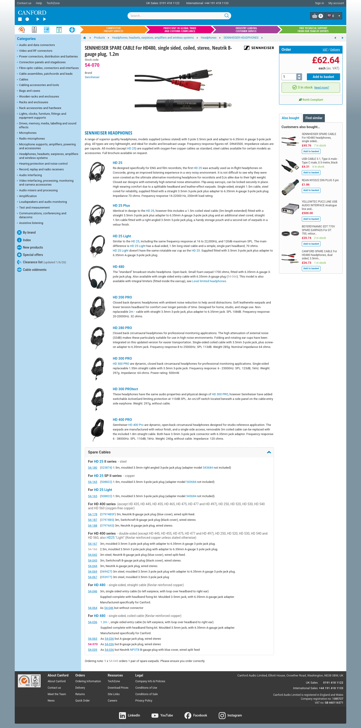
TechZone (53, 3)
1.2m (104, 622)
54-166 (92, 549)
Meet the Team (57, 694)
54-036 (92, 622)
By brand (26, 232)
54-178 (92, 514)
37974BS (107, 520)
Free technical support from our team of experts (313, 29)
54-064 (92, 608)
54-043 (92, 560)
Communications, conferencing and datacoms (41, 215)
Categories (26, 39)
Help (39, 3)
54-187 (92, 520)
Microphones (27, 133)
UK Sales (312, 682)
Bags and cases (28, 91)
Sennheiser (92, 77)
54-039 (92, 649)
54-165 (92, 482)
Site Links (114, 694)
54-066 (232, 276)
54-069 (92, 571)
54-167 (92, 543)
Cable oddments (32, 269)
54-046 (92, 591)
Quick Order (82, 700)
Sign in (319, 3)
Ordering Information (88, 681)
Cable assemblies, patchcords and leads (45, 74)
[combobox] (179, 15)
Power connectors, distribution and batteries (47, 57)
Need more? (321, 87)
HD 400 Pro (135, 425)
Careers (112, 700)
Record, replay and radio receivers (40, 170)
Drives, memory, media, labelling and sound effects (46, 125)
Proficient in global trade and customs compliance (179, 29)
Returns (80, 694)
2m (132, 311)
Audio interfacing (29, 175)
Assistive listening (30, 223)
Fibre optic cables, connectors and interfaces (48, 68)
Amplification (27, 196)
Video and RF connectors (34, 51)
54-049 (113, 661)
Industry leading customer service (246, 29)
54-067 (92, 577)
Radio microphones (31, 139)
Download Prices (118, 687)
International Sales (305, 688)
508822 (106, 482)
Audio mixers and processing (37, 191)
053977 (106, 577)
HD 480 (118, 267)
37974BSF (108, 514)
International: (195, 3)
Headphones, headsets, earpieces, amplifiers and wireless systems (47, 156)
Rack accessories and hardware (39, 108)
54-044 (92, 566)
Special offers (30, 254)
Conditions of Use (146, 687)
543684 (208, 467)
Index (24, 240)
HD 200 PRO (122, 297)
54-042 (92, 554)
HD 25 (131, 148)
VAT (325, 49)
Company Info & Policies (150, 681)
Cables (22, 80)
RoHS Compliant (311, 99)
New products (30, 247)
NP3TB (135, 649)
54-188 (92, 525)
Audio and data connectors (36, 45)
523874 (106, 467)
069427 (106, 571)
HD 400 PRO (122, 420)
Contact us (24, 3)
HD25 (110, 537)
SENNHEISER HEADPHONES (108, 133)
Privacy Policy (143, 700)
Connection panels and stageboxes (41, 62)
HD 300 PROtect (125, 389)
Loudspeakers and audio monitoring (42, 202)
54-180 (92, 467)
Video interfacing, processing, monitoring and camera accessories (45, 182)
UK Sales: (152, 3)
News (51, 700)
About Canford (57, 681)
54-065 (92, 638)
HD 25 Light (122, 236)
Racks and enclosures (32, 102)
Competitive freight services (113, 29)
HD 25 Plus (121, 205)
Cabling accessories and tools (38, 85)
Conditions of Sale (146, 694)
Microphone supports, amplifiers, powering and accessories (46, 146)
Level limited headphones (209, 281)
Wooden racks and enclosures (38, 97)
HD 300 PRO (122, 358)
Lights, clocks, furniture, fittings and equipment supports (41, 115)
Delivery (335, 49)
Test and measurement (33, 208)
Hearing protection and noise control (42, 164)
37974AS (107, 525)
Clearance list (41, 262)
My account (336, 3)
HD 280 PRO (122, 328)
